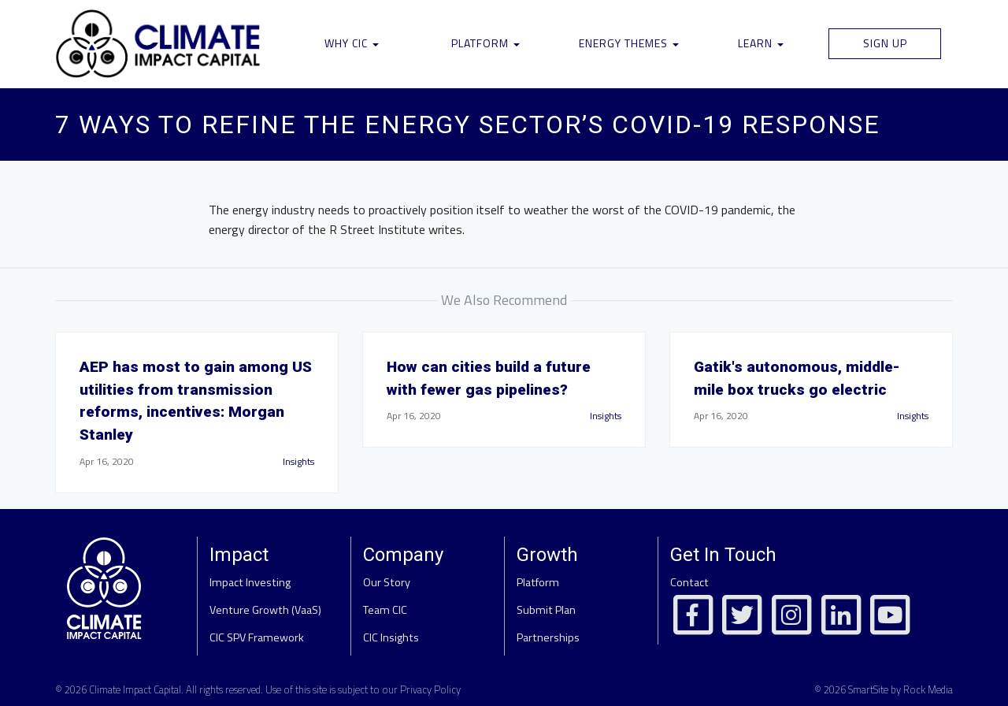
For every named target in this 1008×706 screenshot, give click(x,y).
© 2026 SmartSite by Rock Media (883, 689)
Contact (689, 582)
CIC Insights (391, 637)
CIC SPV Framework (256, 637)
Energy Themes (629, 43)
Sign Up (885, 43)
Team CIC (385, 610)
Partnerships (548, 637)
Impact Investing (250, 582)
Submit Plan (546, 610)
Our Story (386, 582)
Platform (485, 43)
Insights (298, 461)
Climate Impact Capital (135, 689)
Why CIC (351, 43)
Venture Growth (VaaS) (265, 610)
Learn (761, 43)
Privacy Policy (430, 689)
